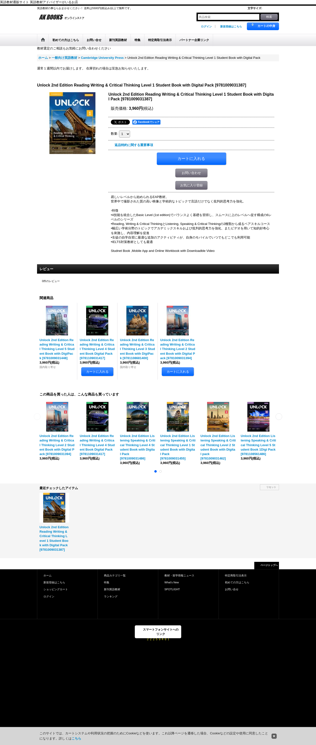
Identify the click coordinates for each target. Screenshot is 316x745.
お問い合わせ (191, 173)
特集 (106, 582)
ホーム (47, 575)
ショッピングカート (55, 589)
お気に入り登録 (191, 185)
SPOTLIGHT (172, 589)
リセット (271, 487)
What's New (171, 582)
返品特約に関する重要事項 (134, 145)
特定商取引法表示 (236, 575)
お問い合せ (231, 589)
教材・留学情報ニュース (179, 575)
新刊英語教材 (112, 589)
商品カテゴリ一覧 (115, 575)
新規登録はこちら (231, 26)
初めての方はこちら (237, 582)
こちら (76, 738)
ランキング (111, 596)
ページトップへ (269, 565)
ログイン (206, 26)
